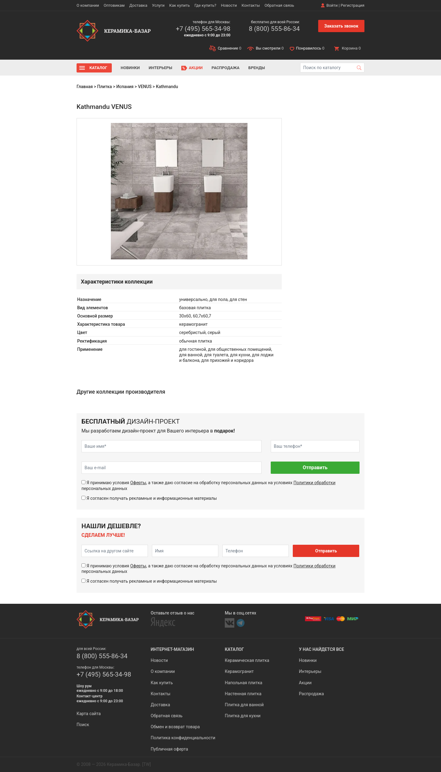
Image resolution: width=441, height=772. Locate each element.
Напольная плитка (243, 682)
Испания (125, 86)
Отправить (315, 467)
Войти (332, 5)
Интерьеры (160, 67)
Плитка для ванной (244, 704)
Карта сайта (89, 713)
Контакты (251, 5)
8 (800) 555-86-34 (274, 28)
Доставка (138, 5)
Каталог (98, 67)
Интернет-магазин (172, 649)
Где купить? (205, 5)
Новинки (130, 67)
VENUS (145, 86)
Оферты (138, 482)
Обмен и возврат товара (175, 726)
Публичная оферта (169, 749)
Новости (229, 5)
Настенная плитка (243, 693)
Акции (196, 67)
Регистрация (352, 5)
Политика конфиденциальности (183, 737)
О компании (88, 5)
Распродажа (225, 67)
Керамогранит (239, 671)
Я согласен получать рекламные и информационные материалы (151, 498)
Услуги (158, 5)
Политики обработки (314, 482)
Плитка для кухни (243, 715)
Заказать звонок (341, 26)
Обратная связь (279, 5)
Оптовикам (114, 5)
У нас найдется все (321, 649)
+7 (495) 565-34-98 (203, 28)
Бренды (256, 67)
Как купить (179, 5)
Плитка (104, 86)
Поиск (83, 724)
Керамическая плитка (247, 660)
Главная (85, 86)
